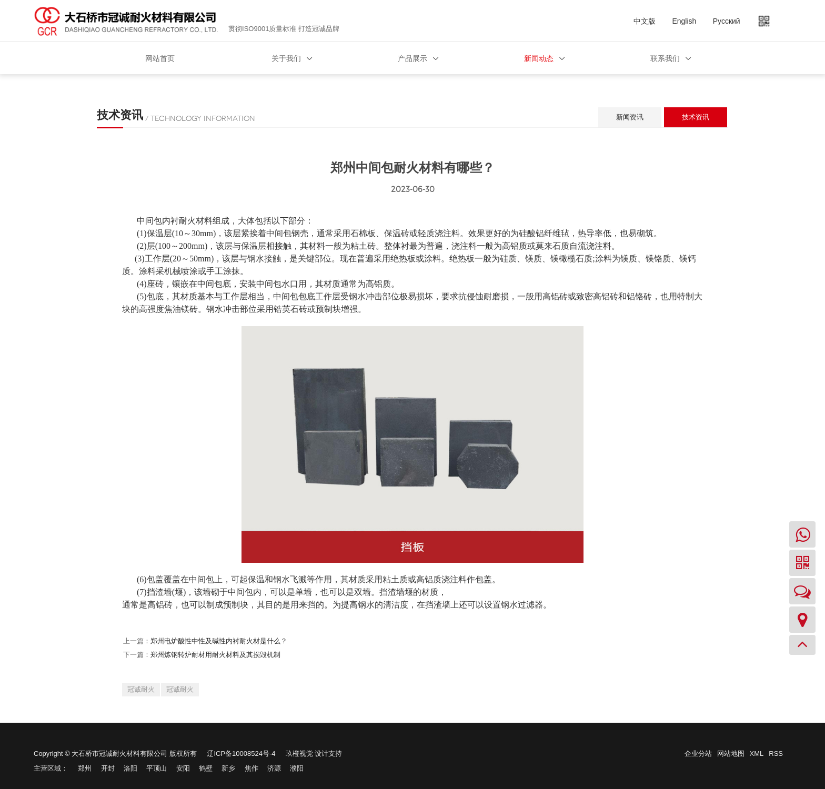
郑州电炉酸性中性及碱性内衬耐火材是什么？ (218, 641)
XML (757, 753)
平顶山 (156, 768)
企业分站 (698, 753)
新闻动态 (539, 58)
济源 (274, 768)
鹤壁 (206, 768)
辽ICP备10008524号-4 (241, 753)
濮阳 (297, 768)
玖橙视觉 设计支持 (314, 753)
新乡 (228, 768)
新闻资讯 (629, 117)
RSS (776, 753)
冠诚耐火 (141, 689)
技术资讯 (695, 117)
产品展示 (412, 58)
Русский (726, 21)
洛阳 (130, 768)
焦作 (251, 768)
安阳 (183, 768)
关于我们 (286, 58)
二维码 (768, 21)
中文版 (644, 21)
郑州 (85, 768)
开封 (108, 768)
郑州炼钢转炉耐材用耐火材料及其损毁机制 (215, 655)
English (684, 21)
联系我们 (665, 58)
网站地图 (730, 753)
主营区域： (51, 768)
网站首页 (160, 58)
